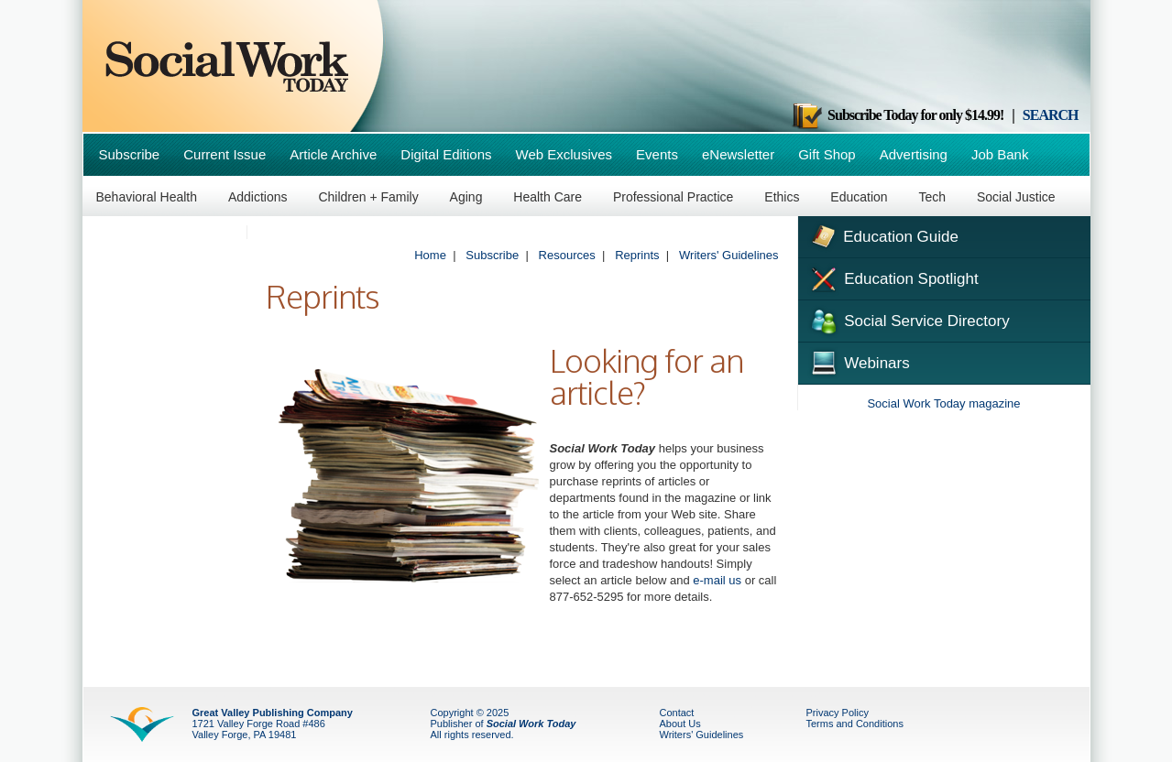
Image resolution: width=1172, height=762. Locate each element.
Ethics (781, 197)
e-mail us (717, 580)
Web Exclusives (564, 154)
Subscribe (129, 154)
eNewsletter (738, 154)
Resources (567, 255)
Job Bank (1000, 154)
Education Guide (882, 234)
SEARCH (1051, 115)
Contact (677, 712)
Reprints (637, 255)
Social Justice (1016, 197)
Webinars (858, 361)
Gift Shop (827, 154)
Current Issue (224, 154)
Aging (466, 197)
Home (430, 255)
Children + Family (368, 197)
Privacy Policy (837, 712)
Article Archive (333, 154)
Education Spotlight (893, 277)
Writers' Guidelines (728, 255)
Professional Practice (673, 197)
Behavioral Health (147, 197)
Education (858, 197)
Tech (933, 197)
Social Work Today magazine (943, 403)
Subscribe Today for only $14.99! (897, 115)
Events (657, 154)
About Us (680, 723)
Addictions (258, 197)
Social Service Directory (908, 319)
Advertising (913, 154)
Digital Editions (445, 154)
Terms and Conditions (855, 723)
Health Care (547, 197)
